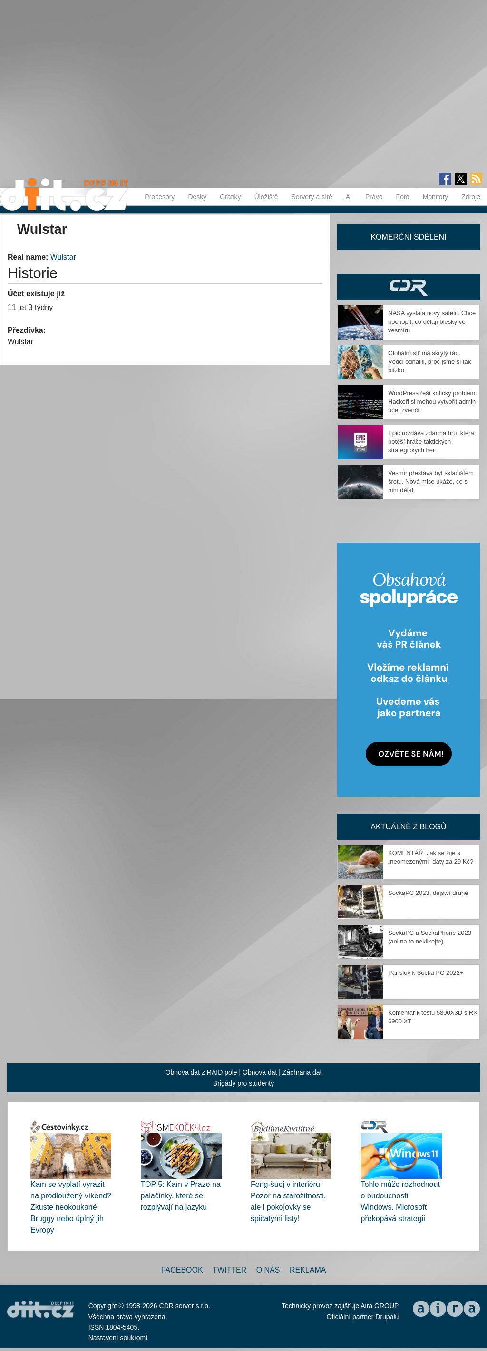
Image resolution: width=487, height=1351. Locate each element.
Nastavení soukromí (118, 1337)
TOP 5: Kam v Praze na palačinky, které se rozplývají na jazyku (181, 1195)
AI (349, 197)
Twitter (229, 1270)
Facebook (182, 1270)
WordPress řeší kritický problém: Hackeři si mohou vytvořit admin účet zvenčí (432, 401)
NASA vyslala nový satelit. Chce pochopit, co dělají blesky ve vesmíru (432, 322)
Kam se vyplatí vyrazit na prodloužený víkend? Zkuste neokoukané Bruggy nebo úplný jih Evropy (70, 1207)
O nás (268, 1270)
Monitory (435, 197)
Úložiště (266, 197)
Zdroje (470, 197)
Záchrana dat (302, 1072)
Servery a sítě (311, 197)
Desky (197, 197)
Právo (374, 197)
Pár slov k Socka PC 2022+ (426, 972)
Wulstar (63, 257)
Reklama (308, 1270)
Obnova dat (260, 1072)
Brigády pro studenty (243, 1083)
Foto (402, 197)
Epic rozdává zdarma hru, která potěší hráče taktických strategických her (431, 441)
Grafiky (230, 197)
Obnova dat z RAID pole (201, 1072)
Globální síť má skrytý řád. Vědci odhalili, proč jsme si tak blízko (429, 362)
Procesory (160, 197)
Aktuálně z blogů (408, 827)
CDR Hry (408, 287)
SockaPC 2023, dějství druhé (428, 892)
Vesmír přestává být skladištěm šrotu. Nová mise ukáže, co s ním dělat (431, 481)
